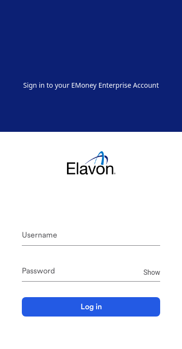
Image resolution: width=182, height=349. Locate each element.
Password (38, 270)
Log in (91, 306)
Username (39, 234)
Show (151, 271)
